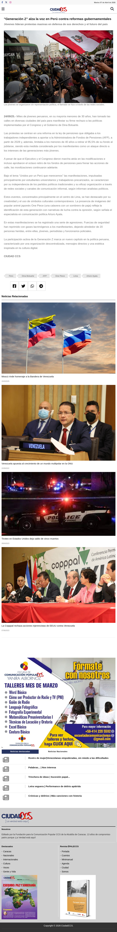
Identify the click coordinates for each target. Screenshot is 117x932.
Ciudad (65, 867)
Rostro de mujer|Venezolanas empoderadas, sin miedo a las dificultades (68, 758)
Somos (65, 871)
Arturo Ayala (91, 276)
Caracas (7, 851)
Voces (6, 867)
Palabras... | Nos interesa (42, 767)
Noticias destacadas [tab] (20, 751)
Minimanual (67, 859)
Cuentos (66, 855)
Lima (75, 276)
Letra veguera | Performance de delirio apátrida (54, 786)
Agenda (65, 863)
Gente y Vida (9, 871)
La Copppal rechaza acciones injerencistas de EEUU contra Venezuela (38, 625)
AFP (45, 276)
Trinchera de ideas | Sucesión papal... (49, 777)
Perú (11, 276)
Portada (65, 851)
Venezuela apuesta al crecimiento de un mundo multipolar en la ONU (37, 463)
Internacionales (10, 859)
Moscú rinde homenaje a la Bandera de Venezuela (28, 376)
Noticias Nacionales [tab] (58, 751)
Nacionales (8, 855)
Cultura (6, 863)
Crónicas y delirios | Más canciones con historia (55, 795)
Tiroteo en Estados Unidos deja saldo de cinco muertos (30, 538)
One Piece (60, 276)
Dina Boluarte (28, 276)
